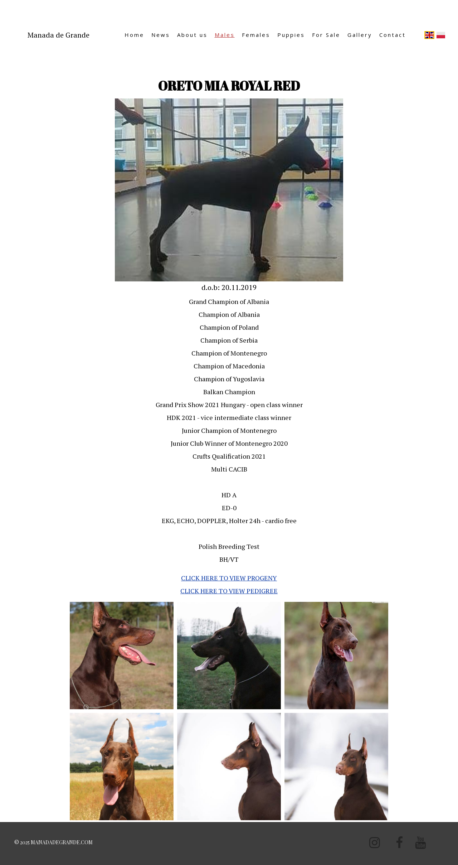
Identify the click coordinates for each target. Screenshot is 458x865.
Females (256, 34)
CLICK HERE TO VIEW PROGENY (229, 578)
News (160, 34)
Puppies (291, 34)
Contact (392, 34)
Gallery (359, 34)
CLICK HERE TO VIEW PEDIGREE (229, 590)
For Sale (326, 34)
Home (134, 34)
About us (192, 34)
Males (225, 34)
